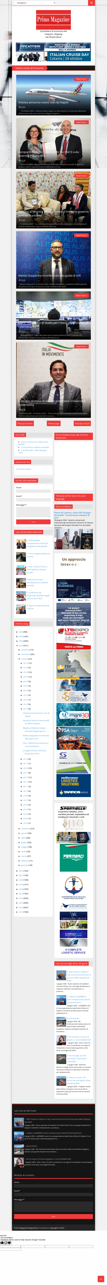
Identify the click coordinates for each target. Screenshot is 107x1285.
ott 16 (25, 770)
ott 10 (25, 793)
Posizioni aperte (24, 471)
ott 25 (25, 688)
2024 (21, 643)
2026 (21, 634)
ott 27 (25, 679)
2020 (21, 882)
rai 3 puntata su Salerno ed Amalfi (34, 449)
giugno (24, 845)
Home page (53, 426)
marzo (24, 858)
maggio (24, 849)
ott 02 (25, 825)
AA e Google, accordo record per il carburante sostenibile (77, 1058)
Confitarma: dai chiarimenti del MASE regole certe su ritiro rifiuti (37, 598)
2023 (21, 648)
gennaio (24, 867)
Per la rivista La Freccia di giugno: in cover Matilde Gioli (79, 1036)
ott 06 (25, 807)
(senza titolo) (74, 1014)
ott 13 (25, 779)
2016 (21, 900)
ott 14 (25, 775)
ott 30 (25, 670)
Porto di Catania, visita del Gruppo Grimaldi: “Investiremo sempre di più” (73, 517)
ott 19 (25, 711)
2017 (21, 896)
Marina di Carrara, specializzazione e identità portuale (37, 585)
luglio (23, 840)
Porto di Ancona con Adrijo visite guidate (33, 445)
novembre (25, 657)
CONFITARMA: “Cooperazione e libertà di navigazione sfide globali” (37, 546)
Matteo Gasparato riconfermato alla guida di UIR (49, 277)
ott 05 (25, 812)
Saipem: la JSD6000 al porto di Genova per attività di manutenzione (79, 996)
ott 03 (25, 821)
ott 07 (25, 802)
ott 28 (25, 674)
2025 (21, 639)
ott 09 (25, 798)
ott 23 (25, 697)
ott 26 (25, 684)
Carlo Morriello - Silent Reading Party (32, 454)
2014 (21, 910)
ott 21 (25, 702)
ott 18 (25, 761)
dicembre (25, 652)
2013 (21, 914)
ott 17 (25, 766)
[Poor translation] (7, 1242)
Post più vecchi (82, 426)
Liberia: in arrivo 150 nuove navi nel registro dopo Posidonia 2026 (77, 1079)
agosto (24, 835)
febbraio (24, 863)
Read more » (82, 79)
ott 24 (25, 693)
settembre (25, 831)
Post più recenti (24, 426)
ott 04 (25, 816)
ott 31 (25, 665)
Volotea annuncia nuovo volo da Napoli (43, 103)
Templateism (43, 1227)
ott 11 (25, 789)
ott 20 (25, 706)
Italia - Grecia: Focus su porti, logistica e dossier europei (36, 572)
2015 (21, 905)
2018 (21, 891)
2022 (21, 873)
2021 (21, 878)
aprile (23, 854)
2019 (21, 887)
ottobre (24, 661)
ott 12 (25, 784)
